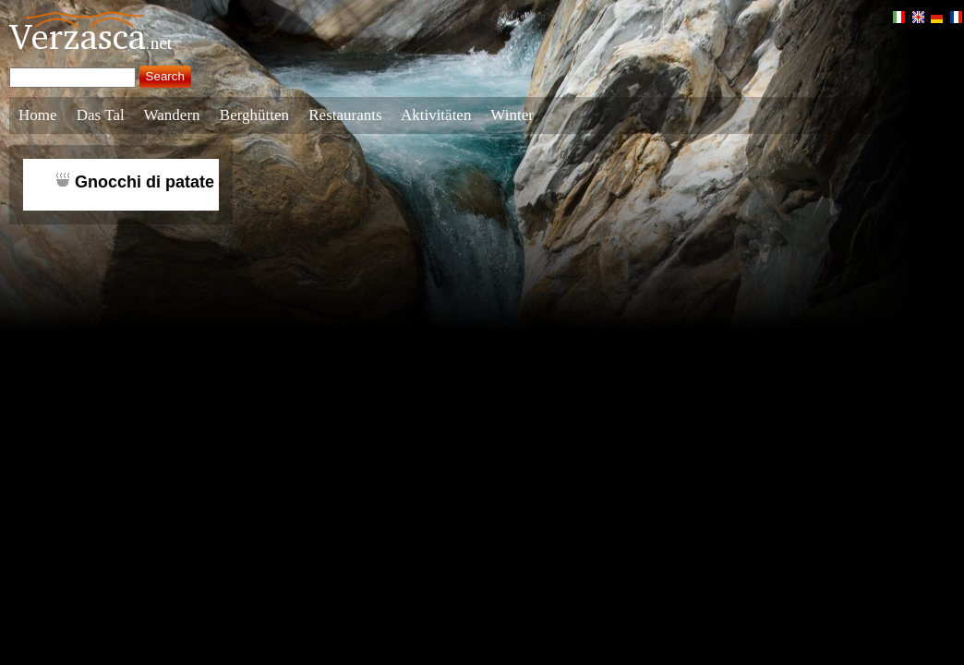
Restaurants (344, 115)
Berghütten (254, 115)
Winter (512, 115)
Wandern (172, 115)
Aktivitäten (436, 115)
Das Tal (101, 115)
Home (37, 115)
